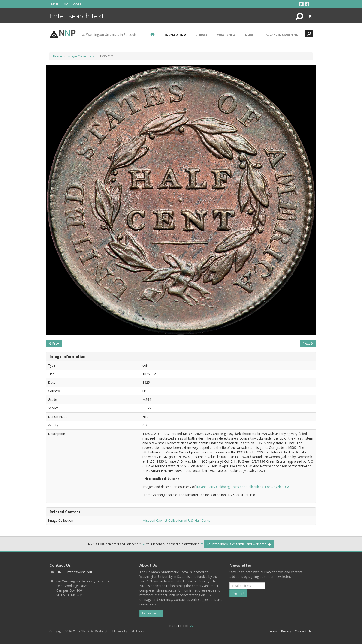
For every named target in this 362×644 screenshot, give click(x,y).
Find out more (151, 613)
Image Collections (80, 56)
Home (57, 56)
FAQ (65, 3)
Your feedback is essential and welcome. (239, 544)
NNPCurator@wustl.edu (74, 572)
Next (308, 343)
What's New (226, 35)
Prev (54, 343)
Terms (273, 631)
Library (202, 35)
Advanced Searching (282, 35)
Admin (54, 3)
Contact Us (303, 631)
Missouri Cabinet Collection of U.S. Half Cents (176, 520)
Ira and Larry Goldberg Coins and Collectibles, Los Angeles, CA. (243, 487)
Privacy (286, 631)
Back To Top (181, 625)
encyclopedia (175, 35)
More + (250, 35)
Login (77, 3)
